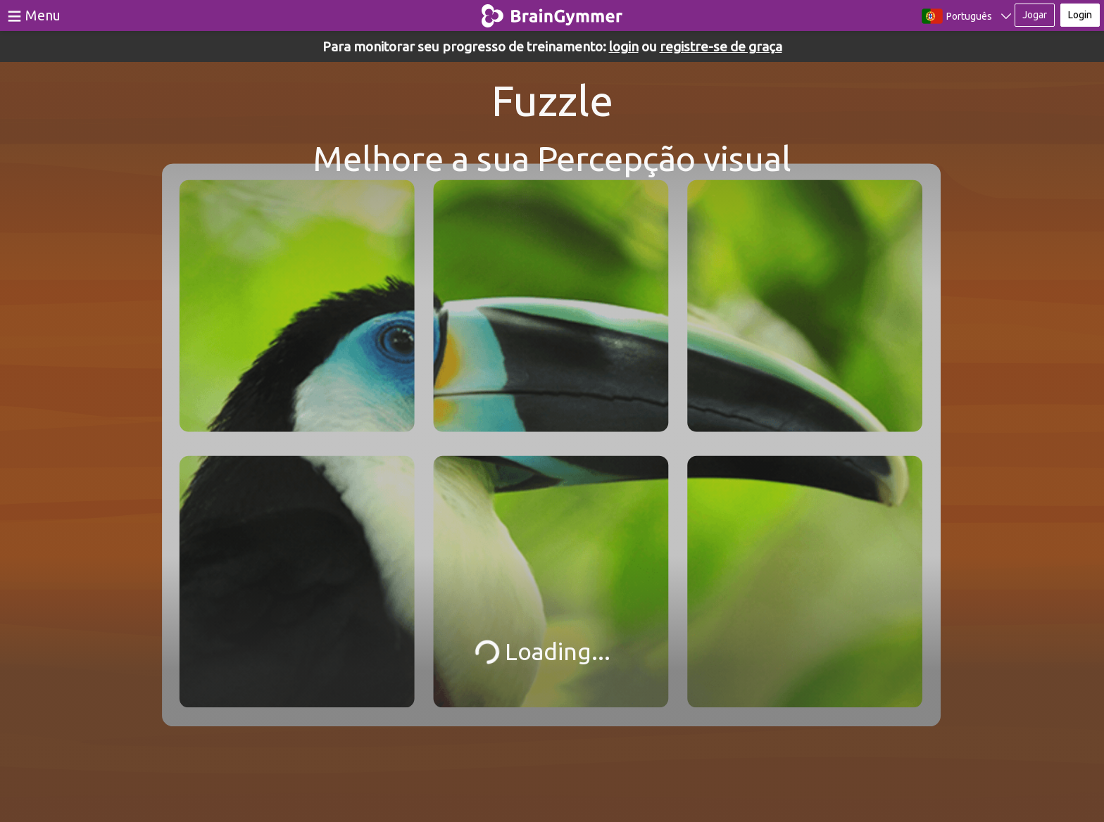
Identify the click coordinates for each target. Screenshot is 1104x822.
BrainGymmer (552, 12)
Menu (43, 15)
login (624, 46)
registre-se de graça (721, 46)
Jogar (1034, 14)
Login (1080, 14)
